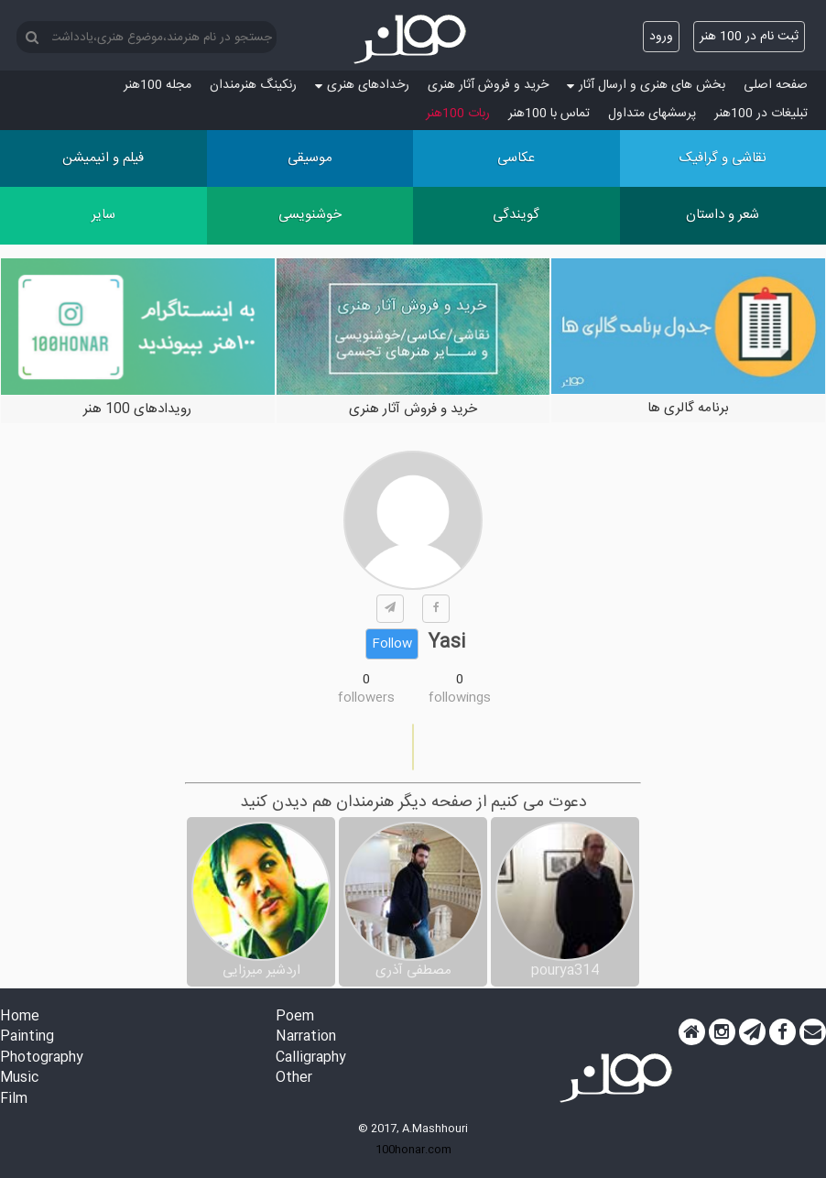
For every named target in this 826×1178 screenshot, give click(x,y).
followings (460, 698)
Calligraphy (311, 1058)
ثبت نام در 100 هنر (749, 37)
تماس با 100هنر (549, 114)
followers (366, 698)
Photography (41, 1058)
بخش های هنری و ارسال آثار (646, 85)
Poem (295, 1017)
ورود (661, 37)
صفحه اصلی (776, 85)
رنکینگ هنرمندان (253, 85)
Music (19, 1078)
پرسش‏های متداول (652, 114)
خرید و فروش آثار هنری (488, 85)
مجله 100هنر (157, 85)
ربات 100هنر (458, 114)
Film (13, 1099)
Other (294, 1078)
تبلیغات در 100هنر (761, 114)
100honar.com (413, 1149)
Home (19, 1017)
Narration (306, 1037)
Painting (27, 1037)
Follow (392, 644)
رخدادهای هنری (362, 85)
